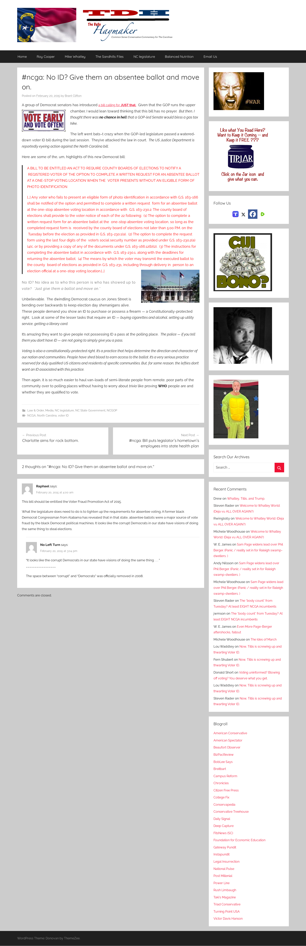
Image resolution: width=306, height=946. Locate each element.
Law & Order (35, 410)
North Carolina (47, 415)
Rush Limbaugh (225, 890)
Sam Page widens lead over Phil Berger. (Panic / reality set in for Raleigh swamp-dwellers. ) (246, 550)
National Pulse (224, 869)
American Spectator (228, 740)
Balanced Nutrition (179, 57)
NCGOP (112, 410)
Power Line (222, 883)
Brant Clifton (73, 96)
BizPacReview (224, 755)
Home (22, 57)
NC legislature (144, 57)
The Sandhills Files (109, 57)
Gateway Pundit (225, 847)
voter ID (63, 415)
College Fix (222, 797)
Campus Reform (225, 776)
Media (49, 410)
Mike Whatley (75, 57)
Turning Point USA (227, 911)
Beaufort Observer (227, 747)
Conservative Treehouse (231, 812)
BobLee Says (223, 762)
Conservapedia (225, 804)
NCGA (31, 415)
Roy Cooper (46, 57)
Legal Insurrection (227, 862)
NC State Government (90, 410)
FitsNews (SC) (224, 833)
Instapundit (222, 854)
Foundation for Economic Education (240, 840)
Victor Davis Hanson (228, 919)
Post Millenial (223, 876)
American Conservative (231, 733)
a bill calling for (119, 105)
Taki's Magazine (225, 897)
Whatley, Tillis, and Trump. (247, 498)
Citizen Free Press (227, 790)
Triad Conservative (227, 904)
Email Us (210, 57)
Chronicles (221, 783)
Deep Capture (224, 826)
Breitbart (220, 769)
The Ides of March (264, 639)
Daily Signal (222, 819)
